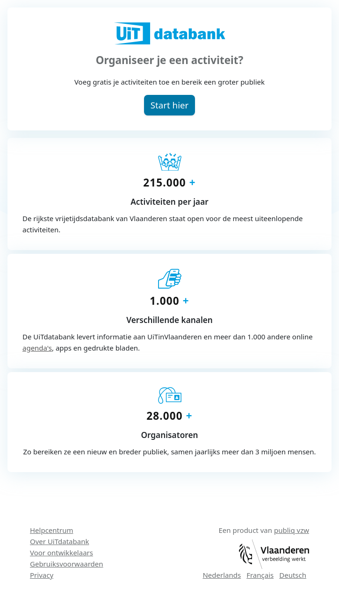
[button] (169, 105)
